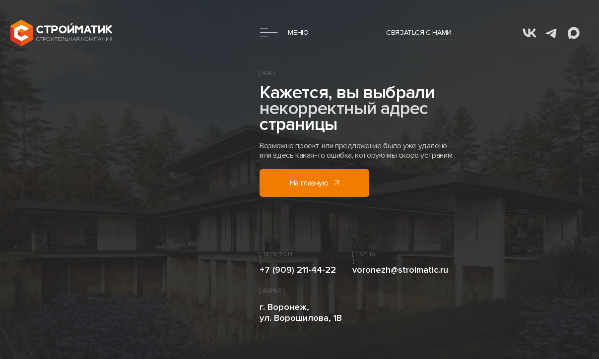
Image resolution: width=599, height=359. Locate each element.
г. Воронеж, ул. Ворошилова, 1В (301, 312)
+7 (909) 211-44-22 (298, 269)
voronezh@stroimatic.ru (400, 269)
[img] (61, 33)
